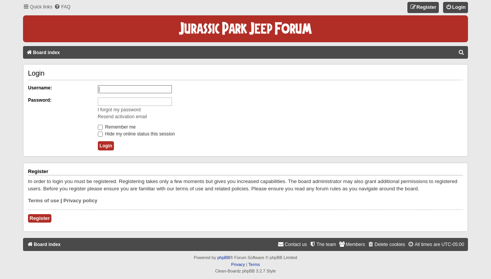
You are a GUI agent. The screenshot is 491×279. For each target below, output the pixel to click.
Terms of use (43, 200)
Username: (40, 88)
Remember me (117, 127)
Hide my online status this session (136, 134)
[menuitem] (62, 7)
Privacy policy (80, 200)
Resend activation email (122, 116)
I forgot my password (119, 109)
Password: (39, 100)
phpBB (223, 257)
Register (40, 218)
